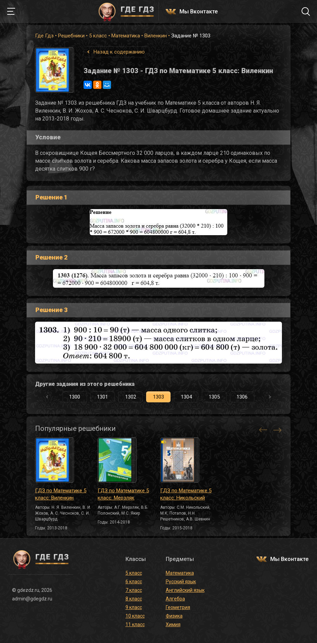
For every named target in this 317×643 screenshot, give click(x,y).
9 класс (133, 607)
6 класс (133, 581)
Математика (125, 36)
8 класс (133, 598)
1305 (214, 397)
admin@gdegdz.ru (32, 598)
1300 (74, 397)
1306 (242, 397)
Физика (174, 616)
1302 (130, 397)
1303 (158, 397)
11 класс (135, 624)
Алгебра (175, 598)
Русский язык (181, 581)
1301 (102, 397)
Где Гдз (44, 36)
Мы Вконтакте (198, 12)
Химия (173, 624)
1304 (186, 397)
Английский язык (185, 590)
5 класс (98, 36)
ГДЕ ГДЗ (126, 11)
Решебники (71, 36)
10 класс (135, 616)
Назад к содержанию (119, 52)
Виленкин (155, 36)
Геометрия (178, 607)
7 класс (133, 590)
